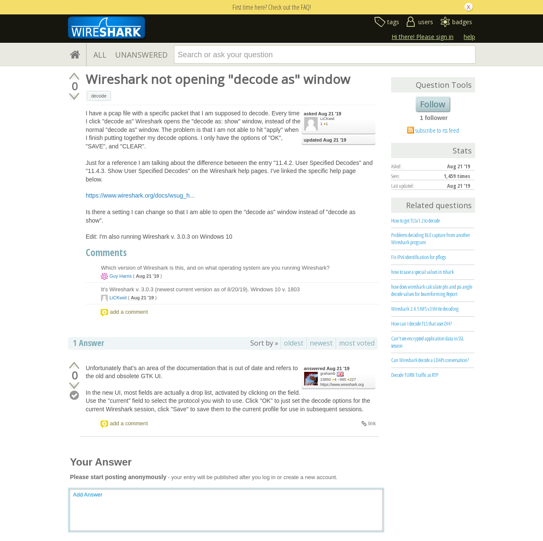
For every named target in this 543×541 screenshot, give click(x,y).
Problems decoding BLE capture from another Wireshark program (430, 238)
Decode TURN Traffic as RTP (414, 375)
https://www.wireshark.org (342, 384)
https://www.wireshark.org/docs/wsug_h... (140, 195)
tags (393, 22)
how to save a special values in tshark (422, 272)
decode (98, 95)
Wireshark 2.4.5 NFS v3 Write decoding (425, 308)
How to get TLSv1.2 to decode (415, 220)
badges (462, 22)
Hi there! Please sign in (422, 37)
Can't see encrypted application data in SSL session (427, 342)
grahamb (328, 373)
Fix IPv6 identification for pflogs (418, 257)
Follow (432, 104)
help (469, 37)
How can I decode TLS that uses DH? (421, 323)
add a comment (129, 312)
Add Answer (87, 494)
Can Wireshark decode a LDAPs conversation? (430, 360)
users (425, 22)
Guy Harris (120, 276)
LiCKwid (327, 119)
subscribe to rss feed (437, 130)
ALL (99, 55)
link (372, 424)
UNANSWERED (141, 55)
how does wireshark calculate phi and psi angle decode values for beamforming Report (431, 290)
